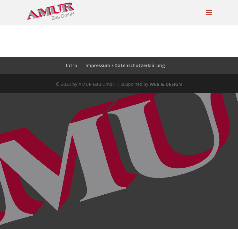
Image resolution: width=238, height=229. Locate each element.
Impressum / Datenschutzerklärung (125, 65)
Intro (71, 65)
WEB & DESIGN (166, 84)
